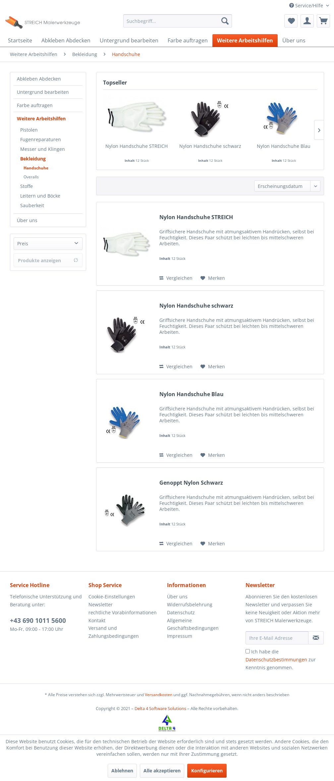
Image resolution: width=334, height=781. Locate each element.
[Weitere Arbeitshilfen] (245, 40)
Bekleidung (33, 158)
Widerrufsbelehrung (189, 604)
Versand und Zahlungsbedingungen (113, 632)
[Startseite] (20, 40)
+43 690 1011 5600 (38, 620)
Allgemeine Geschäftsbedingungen (193, 624)
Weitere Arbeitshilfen (41, 118)
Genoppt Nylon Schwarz (191, 482)
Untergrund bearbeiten (43, 92)
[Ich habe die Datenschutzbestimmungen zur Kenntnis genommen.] (248, 651)
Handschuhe (36, 168)
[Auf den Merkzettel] (212, 278)
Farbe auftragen (35, 105)
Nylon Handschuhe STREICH (136, 146)
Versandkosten (158, 694)
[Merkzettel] (291, 21)
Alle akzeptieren (162, 770)
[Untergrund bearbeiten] (129, 40)
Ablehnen (122, 770)
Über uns (27, 220)
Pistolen (29, 130)
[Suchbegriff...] (177, 21)
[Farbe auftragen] (187, 40)
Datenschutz (181, 612)
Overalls (31, 177)
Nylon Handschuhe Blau (283, 146)
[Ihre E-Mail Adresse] (277, 637)
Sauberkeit (32, 205)
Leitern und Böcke (40, 196)
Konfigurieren (207, 770)
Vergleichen (176, 278)
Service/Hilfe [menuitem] (306, 5)
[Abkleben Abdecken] (66, 40)
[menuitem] (177, 21)
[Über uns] (294, 40)
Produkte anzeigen (48, 260)
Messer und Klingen (42, 149)
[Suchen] (225, 21)
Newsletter (100, 604)
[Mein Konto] (307, 21)
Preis (22, 243)
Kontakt (96, 620)
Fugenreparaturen (40, 139)
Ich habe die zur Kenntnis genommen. (281, 659)
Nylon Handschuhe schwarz (210, 146)
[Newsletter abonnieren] (316, 637)
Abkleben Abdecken (39, 79)
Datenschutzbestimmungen (276, 659)
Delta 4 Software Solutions (160, 708)
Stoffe (26, 186)
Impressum (179, 636)
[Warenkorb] (323, 21)
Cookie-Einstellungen (111, 596)
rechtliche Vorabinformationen (122, 612)
